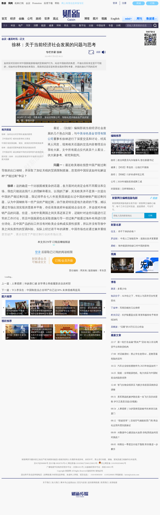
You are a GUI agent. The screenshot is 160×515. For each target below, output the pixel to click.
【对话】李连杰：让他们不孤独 (133, 167)
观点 (55, 18)
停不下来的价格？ (127, 231)
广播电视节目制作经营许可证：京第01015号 (65, 467)
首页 (4, 18)
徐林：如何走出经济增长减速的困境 (17, 134)
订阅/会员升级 (64, 260)
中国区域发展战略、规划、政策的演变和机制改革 (22, 143)
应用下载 (48, 3)
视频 (104, 18)
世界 (47, 18)
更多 (5, 25)
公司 (30, 18)
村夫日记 (115, 315)
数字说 (82, 25)
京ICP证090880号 (41, 463)
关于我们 (46, 482)
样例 (155, 198)
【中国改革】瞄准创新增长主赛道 (16, 139)
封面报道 (115, 189)
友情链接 (113, 482)
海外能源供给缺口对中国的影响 (133, 246)
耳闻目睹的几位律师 (130, 308)
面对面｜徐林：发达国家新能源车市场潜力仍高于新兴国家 (23, 157)
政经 (38, 18)
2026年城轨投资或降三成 (130, 181)
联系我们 (104, 482)
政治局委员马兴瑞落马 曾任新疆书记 (136, 160)
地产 (20, 25)
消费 (36, 25)
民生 (66, 25)
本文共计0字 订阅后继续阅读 (54, 242)
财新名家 (116, 224)
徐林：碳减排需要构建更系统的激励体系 (19, 147)
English (115, 18)
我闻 (10, 3)
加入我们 (55, 482)
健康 (51, 25)
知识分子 (115, 296)
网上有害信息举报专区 (72, 3)
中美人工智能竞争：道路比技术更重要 (139, 238)
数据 (4, 3)
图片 (95, 18)
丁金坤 (114, 308)
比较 (91, 25)
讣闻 (118, 25)
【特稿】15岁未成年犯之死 (131, 174)
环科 (59, 25)
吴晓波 (114, 327)
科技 (13, 25)
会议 (28, 3)
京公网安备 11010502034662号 (112, 463)
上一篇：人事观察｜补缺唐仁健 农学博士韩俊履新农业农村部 (36, 283)
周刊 (139, 18)
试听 (98, 52)
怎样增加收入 (128, 189)
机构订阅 (19, 3)
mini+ (128, 18)
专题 (111, 25)
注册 (124, 3)
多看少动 (122, 289)
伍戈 (113, 231)
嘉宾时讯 (13, 39)
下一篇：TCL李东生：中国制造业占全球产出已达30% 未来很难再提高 (41, 290)
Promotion (37, 3)
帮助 (57, 3)
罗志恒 (114, 238)
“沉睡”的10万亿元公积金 (132, 327)
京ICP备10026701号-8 (58, 463)
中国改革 (100, 25)
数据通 (151, 18)
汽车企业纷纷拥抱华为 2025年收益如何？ (138, 366)
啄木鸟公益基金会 (68, 482)
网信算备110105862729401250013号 (83, 463)
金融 (21, 18)
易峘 (113, 246)
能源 (43, 25)
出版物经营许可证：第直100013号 (99, 467)
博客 (87, 18)
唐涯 (113, 289)
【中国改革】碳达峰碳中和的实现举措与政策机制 (22, 152)
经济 (13, 18)
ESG (74, 25)
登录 (115, 3)
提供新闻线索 (93, 482)
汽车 (28, 25)
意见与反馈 (82, 482)
